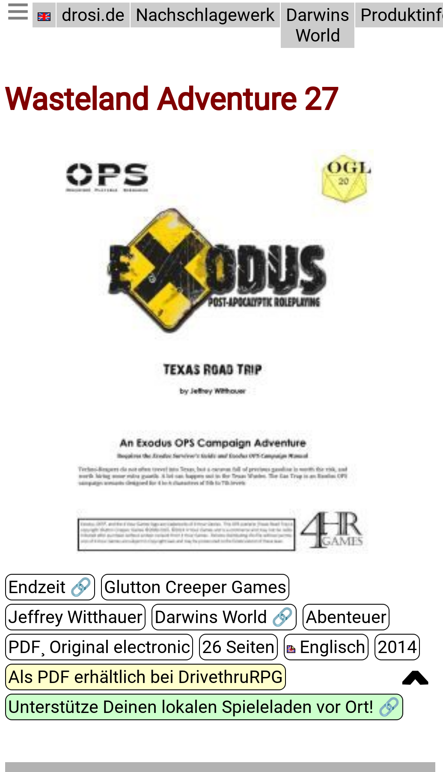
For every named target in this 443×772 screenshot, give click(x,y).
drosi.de (93, 15)
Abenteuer (345, 617)
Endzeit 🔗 (50, 587)
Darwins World (317, 25)
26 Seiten (238, 647)
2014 (397, 647)
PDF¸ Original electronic (99, 647)
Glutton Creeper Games (195, 587)
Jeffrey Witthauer (75, 617)
